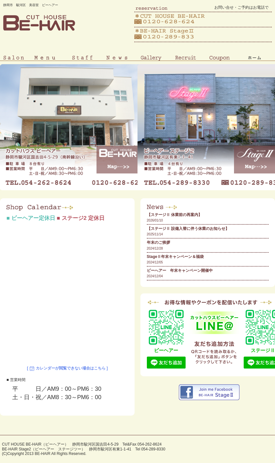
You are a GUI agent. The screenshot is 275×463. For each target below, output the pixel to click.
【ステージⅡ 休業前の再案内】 (174, 214)
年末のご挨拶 (158, 242)
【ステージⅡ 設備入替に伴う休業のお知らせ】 (188, 228)
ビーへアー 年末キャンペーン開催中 (180, 270)
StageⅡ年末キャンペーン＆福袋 (175, 256)
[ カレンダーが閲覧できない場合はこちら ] (67, 368)
